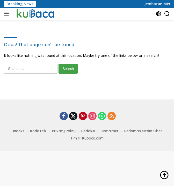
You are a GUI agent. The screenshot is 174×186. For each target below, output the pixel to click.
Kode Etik (38, 131)
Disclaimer (110, 131)
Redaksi (88, 131)
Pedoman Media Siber (143, 131)
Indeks (18, 131)
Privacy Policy (64, 131)
